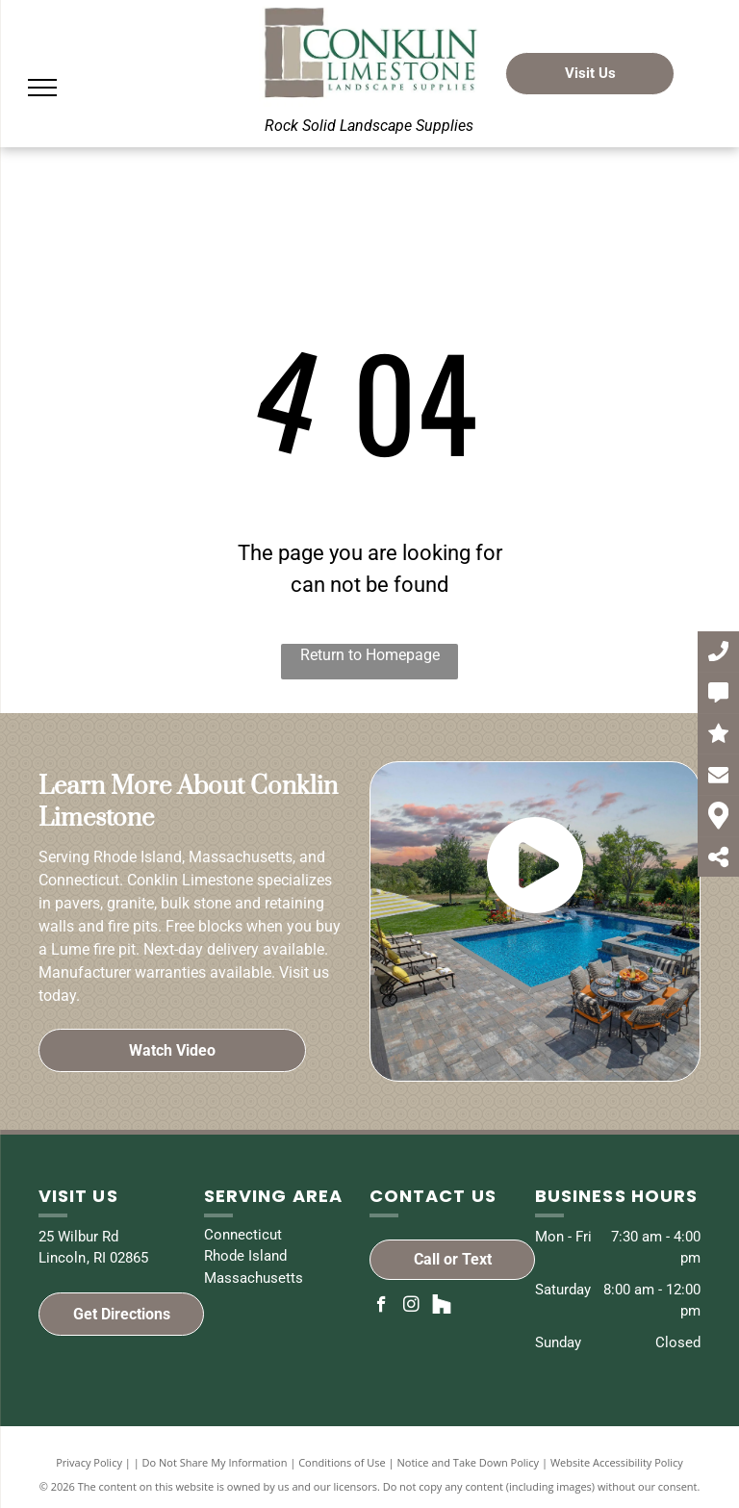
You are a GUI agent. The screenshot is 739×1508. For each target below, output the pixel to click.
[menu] (42, 88)
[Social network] (441, 1306)
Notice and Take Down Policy (468, 1462)
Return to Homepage (370, 655)
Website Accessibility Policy (616, 1462)
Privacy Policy (89, 1462)
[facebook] (382, 1306)
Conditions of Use (342, 1462)
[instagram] (411, 1306)
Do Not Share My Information (215, 1462)
